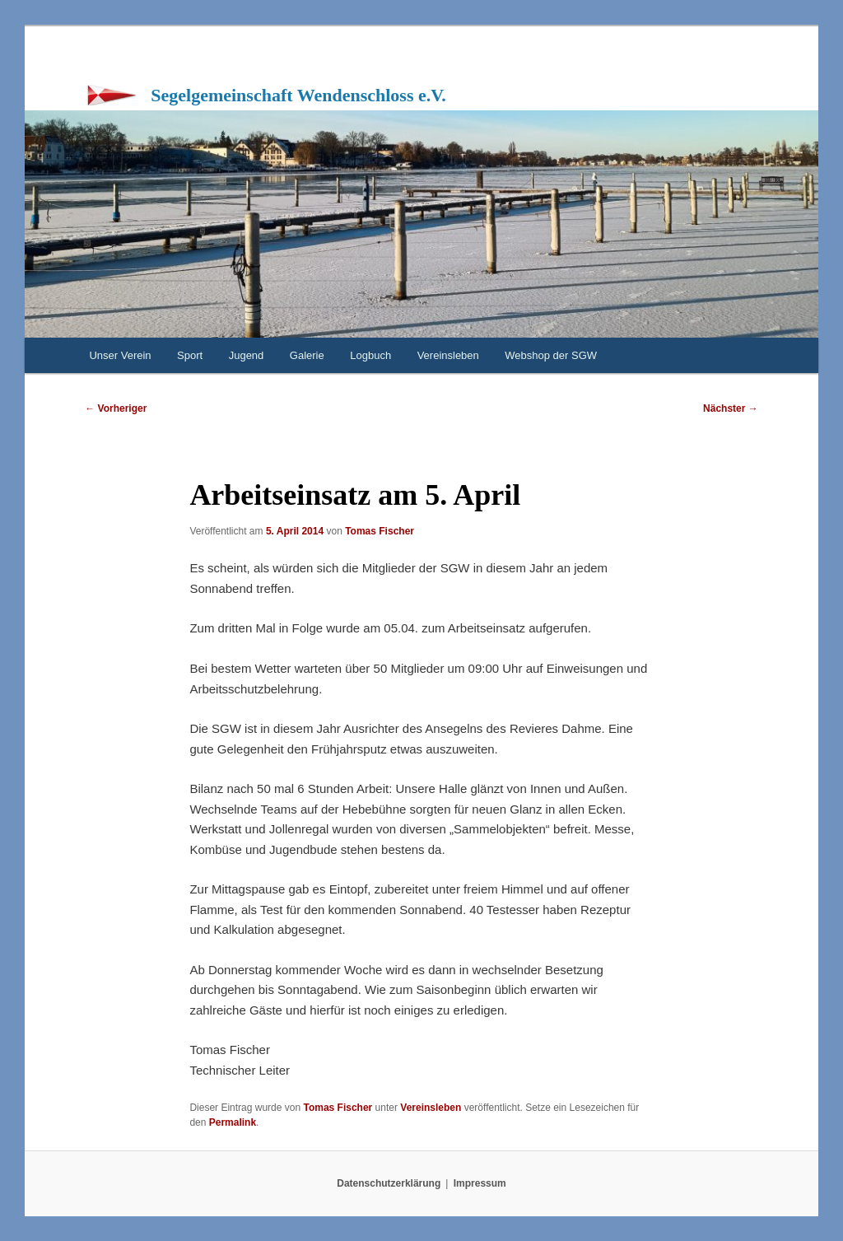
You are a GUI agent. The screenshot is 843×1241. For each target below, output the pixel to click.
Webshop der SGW (551, 355)
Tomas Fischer (379, 531)
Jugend (246, 355)
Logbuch (370, 355)
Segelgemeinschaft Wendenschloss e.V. (298, 95)
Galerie (307, 355)
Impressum (480, 1183)
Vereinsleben (448, 355)
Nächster (730, 408)
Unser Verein (120, 355)
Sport (190, 355)
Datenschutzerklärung (388, 1183)
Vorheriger (116, 408)
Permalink (232, 1122)
